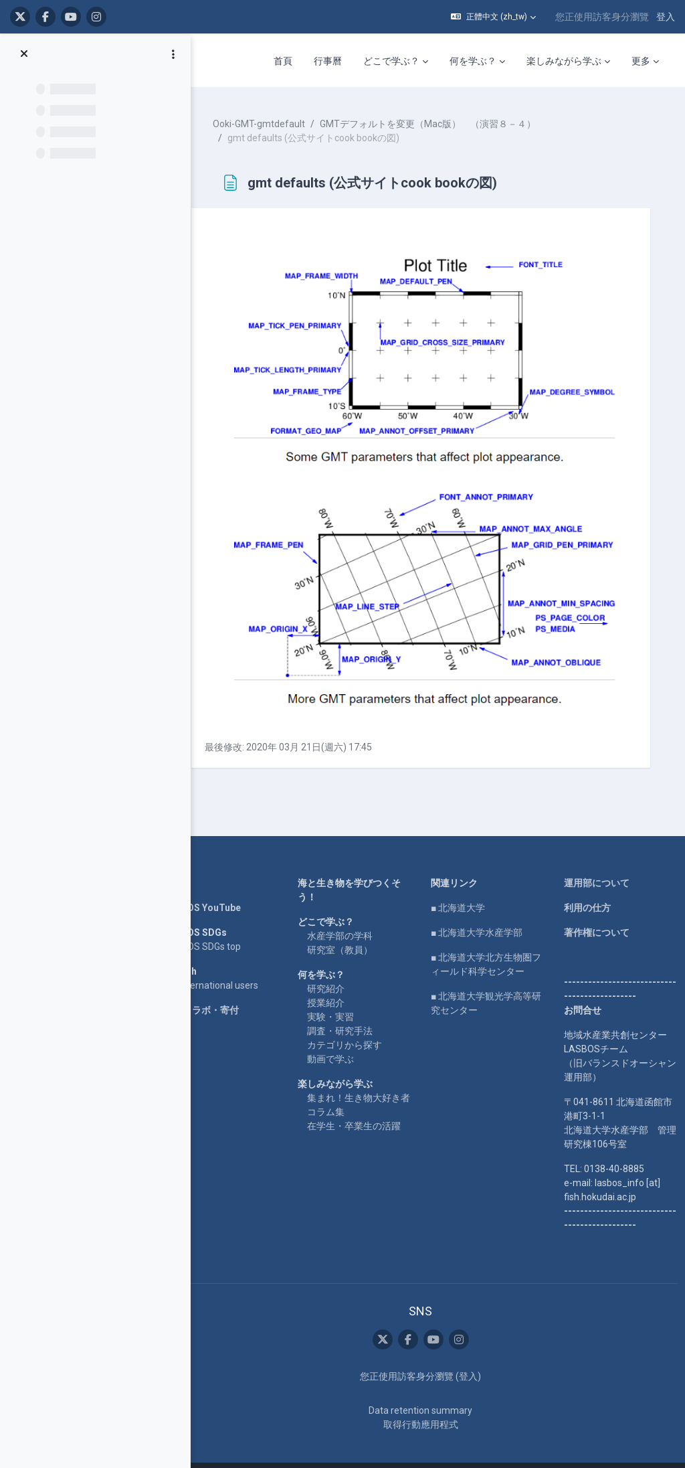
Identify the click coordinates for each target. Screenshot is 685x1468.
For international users (226, 963)
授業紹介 (336, 980)
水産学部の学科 (350, 913)
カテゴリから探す (355, 1022)
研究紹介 (336, 966)
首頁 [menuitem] (283, 61)
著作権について (598, 910)
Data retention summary (427, 1388)
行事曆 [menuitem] (328, 61)
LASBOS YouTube (217, 885)
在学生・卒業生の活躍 (364, 1118)
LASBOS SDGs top (217, 924)
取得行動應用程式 (427, 1402)
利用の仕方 (589, 885)
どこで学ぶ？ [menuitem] (391, 61)
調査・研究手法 (350, 1008)
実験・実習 (341, 994)
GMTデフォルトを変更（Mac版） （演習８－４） (443, 120)
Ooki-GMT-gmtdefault (274, 120)
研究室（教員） (350, 927)
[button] (493, 16)
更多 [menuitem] (640, 61)
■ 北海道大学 (464, 885)
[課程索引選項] (173, 54)
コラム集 (336, 1103)
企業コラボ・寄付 (216, 988)
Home (192, 860)
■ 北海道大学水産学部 (483, 910)
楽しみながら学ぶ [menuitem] (563, 61)
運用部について (598, 860)
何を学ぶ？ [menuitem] (473, 61)
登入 (665, 16)
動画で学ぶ (341, 1037)
